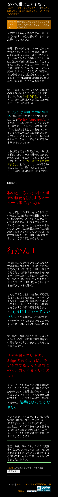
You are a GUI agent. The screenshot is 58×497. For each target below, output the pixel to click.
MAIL (19, 484)
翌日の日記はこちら (28, 11)
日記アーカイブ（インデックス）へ (23, 8)
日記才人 (11, 468)
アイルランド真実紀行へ (35, 484)
